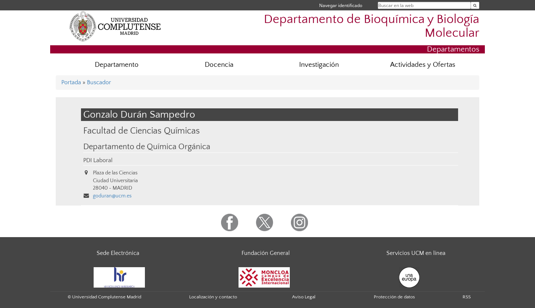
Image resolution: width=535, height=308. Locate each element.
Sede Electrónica (118, 253)
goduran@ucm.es (112, 196)
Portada (71, 82)
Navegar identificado (340, 5)
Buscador (99, 82)
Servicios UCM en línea (415, 253)
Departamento (117, 65)
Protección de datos (394, 296)
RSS (467, 296)
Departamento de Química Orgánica (146, 146)
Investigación (319, 65)
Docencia (219, 65)
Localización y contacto (213, 296)
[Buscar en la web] (475, 5)
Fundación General (265, 253)
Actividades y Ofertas (422, 65)
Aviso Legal (303, 296)
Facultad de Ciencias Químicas (141, 131)
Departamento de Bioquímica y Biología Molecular (371, 26)
